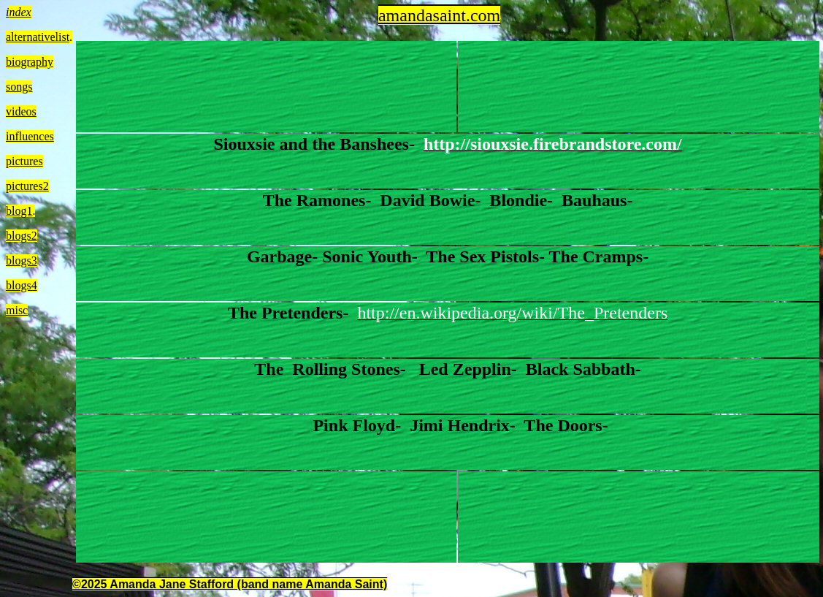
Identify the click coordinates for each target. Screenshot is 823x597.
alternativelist (37, 37)
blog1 (19, 211)
